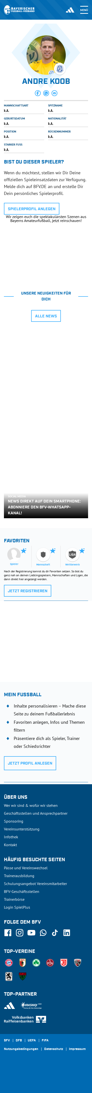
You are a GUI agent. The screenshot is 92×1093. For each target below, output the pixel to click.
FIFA (45, 1041)
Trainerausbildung (19, 875)
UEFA (32, 1041)
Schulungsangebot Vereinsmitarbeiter (35, 883)
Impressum (77, 1049)
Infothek (11, 836)
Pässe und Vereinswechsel (26, 867)
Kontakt (10, 844)
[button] (38, 93)
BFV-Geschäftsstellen (21, 891)
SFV (7, 1041)
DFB (19, 1041)
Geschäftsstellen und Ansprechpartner (35, 813)
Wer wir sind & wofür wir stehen (31, 805)
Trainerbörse (14, 899)
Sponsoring (13, 821)
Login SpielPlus (17, 907)
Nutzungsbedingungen (21, 1049)
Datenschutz (53, 1049)
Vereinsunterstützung (21, 829)
